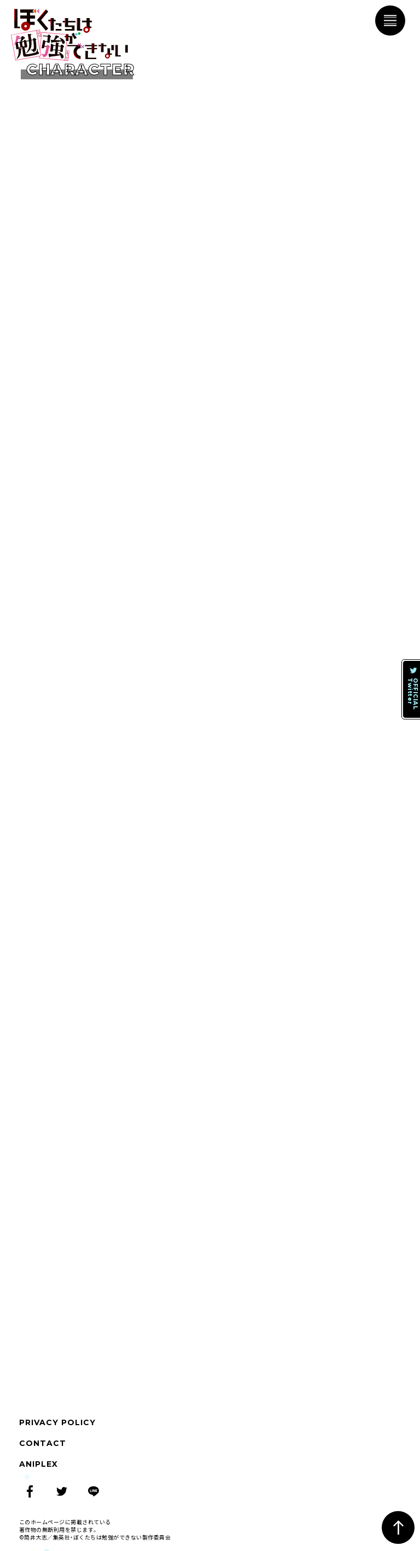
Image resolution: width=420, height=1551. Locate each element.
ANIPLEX (38, 1464)
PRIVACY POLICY (57, 1422)
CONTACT (42, 1443)
